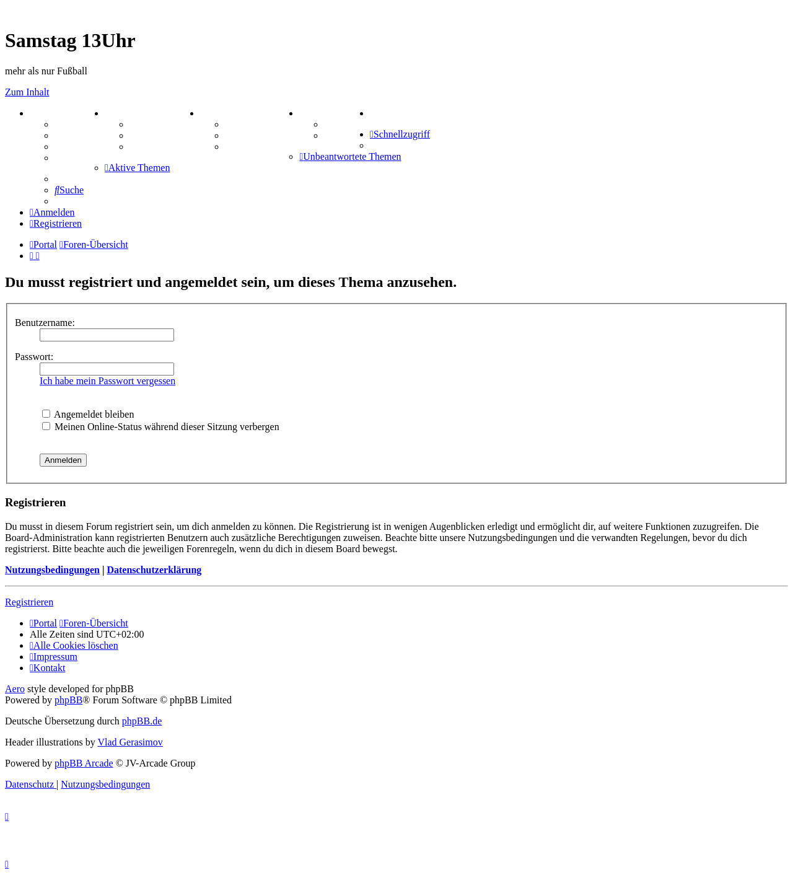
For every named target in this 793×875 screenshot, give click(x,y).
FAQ (65, 146)
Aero (15, 689)
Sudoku (241, 135)
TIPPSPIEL (328, 113)
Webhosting (80, 135)
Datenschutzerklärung (154, 570)
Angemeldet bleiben (88, 414)
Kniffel (240, 124)
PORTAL (53, 113)
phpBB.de (142, 721)
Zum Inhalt (27, 92)
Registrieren (29, 602)
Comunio (343, 135)
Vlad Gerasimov (129, 742)
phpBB (68, 700)
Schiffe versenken (262, 146)
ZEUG (122, 113)
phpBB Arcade (84, 763)
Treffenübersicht (164, 135)
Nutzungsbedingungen (52, 570)
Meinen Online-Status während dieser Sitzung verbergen (160, 426)
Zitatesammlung (164, 146)
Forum (69, 124)
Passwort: (34, 356)
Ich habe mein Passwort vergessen (107, 381)
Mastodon (76, 157)
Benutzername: (45, 322)
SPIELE (221, 113)
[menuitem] (372, 113)
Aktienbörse (155, 124)
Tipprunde (347, 124)
